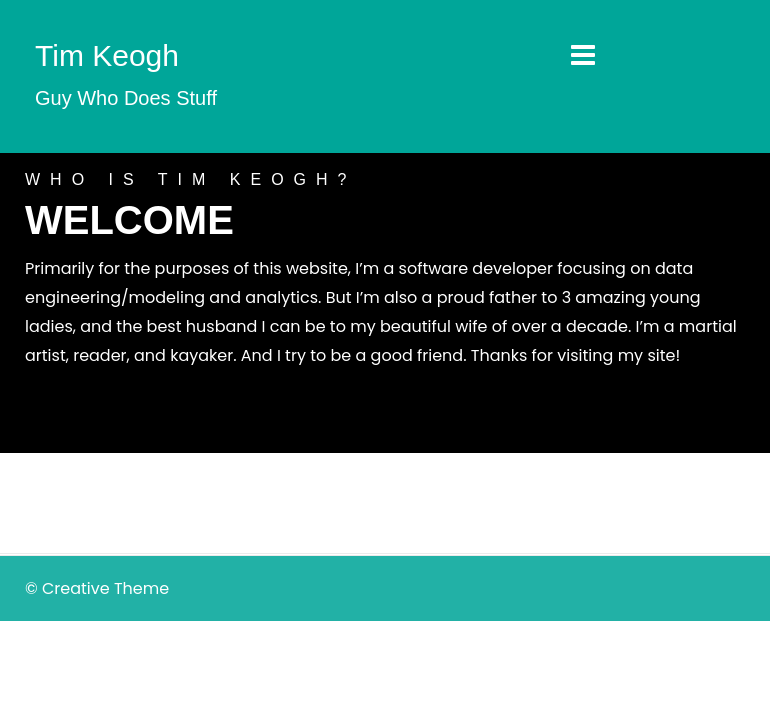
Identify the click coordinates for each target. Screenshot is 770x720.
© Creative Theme (97, 588)
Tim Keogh (107, 55)
